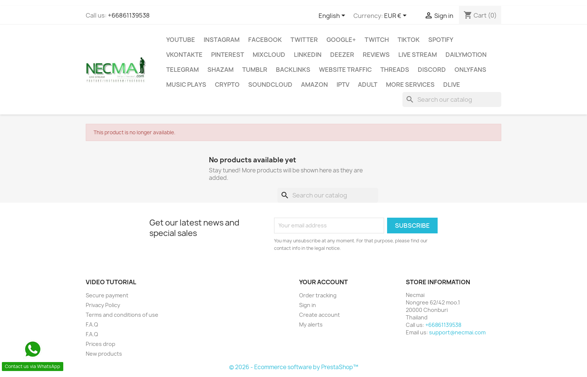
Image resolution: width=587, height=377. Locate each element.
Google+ (341, 40)
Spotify (440, 40)
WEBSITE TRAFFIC (345, 69)
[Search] (451, 99)
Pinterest (227, 54)
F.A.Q (92, 324)
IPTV (343, 84)
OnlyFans (470, 69)
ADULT (367, 84)
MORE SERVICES (410, 84)
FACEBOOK (265, 40)
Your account (323, 282)
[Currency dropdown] (396, 16)
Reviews (376, 54)
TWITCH (377, 40)
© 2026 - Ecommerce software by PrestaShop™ (293, 367)
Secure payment (107, 295)
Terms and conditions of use (122, 314)
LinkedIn (308, 54)
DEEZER (342, 54)
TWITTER (304, 40)
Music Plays (186, 84)
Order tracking (318, 295)
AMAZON (314, 84)
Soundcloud (270, 84)
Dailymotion (466, 54)
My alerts (311, 324)
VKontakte (184, 54)
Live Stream (417, 54)
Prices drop (100, 343)
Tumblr (254, 69)
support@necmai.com (457, 332)
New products (104, 353)
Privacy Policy (103, 305)
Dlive (451, 84)
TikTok (409, 40)
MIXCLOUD (269, 54)
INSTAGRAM (222, 40)
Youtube (180, 40)
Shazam (220, 69)
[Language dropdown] (333, 16)
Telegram (182, 69)
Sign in (307, 305)
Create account (319, 314)
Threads (394, 69)
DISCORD (432, 69)
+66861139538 (129, 15)
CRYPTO (227, 84)
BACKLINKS (293, 69)
